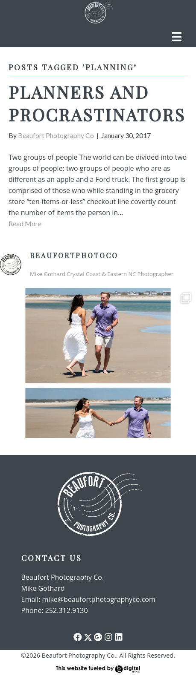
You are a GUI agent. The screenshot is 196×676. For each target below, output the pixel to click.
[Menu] (176, 36)
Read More (25, 223)
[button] (77, 637)
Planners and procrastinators (97, 103)
